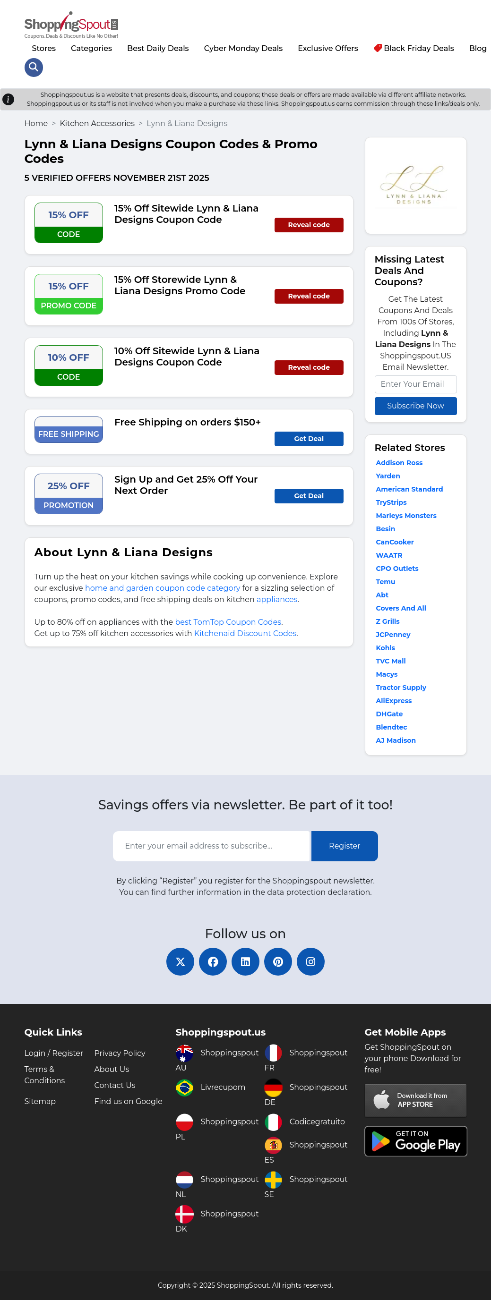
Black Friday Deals (415, 47)
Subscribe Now (415, 405)
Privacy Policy (120, 1053)
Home (36, 123)
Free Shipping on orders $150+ (187, 421)
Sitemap (40, 1101)
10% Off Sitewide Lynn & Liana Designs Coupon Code (186, 356)
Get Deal (309, 438)
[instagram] (312, 961)
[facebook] (212, 961)
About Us (111, 1069)
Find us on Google (128, 1101)
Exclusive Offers (328, 47)
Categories (91, 47)
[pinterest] (279, 961)
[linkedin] (246, 961)
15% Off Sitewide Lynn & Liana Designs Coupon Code (186, 213)
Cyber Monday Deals (243, 47)
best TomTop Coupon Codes (228, 621)
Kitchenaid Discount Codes (245, 633)
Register (345, 845)
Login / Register (54, 1053)
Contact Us (115, 1085)
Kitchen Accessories (97, 123)
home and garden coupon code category (163, 587)
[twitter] (179, 961)
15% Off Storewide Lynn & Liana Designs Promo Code (180, 284)
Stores (44, 47)
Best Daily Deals (158, 47)
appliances (277, 599)
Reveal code (309, 224)
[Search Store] (34, 67)
